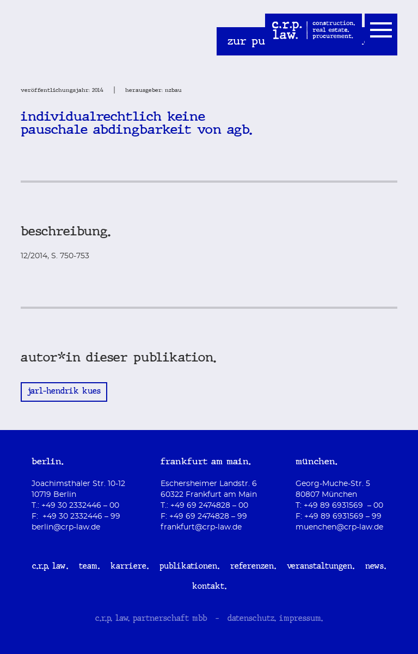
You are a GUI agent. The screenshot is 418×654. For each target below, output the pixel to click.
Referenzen (252, 567)
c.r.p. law (49, 567)
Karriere (128, 567)
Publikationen (188, 567)
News (374, 567)
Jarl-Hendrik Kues (64, 392)
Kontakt (208, 587)
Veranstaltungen (319, 567)
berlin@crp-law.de (66, 527)
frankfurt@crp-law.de (201, 527)
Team (88, 567)
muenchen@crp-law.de (339, 527)
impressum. (301, 619)
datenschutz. (252, 619)
